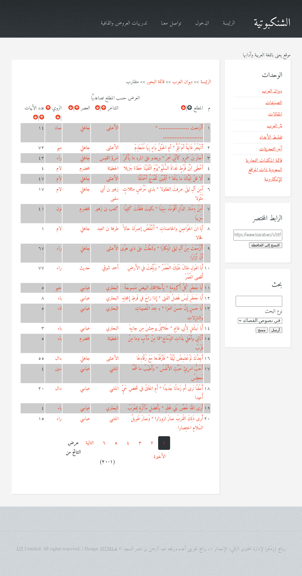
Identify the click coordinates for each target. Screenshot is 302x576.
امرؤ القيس (109, 158)
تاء (60, 308)
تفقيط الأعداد (270, 137)
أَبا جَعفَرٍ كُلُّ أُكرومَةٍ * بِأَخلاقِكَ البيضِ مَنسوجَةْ (163, 288)
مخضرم (84, 168)
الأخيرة (160, 456)
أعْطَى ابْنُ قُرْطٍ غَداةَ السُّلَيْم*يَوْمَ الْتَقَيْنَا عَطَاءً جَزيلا (163, 168)
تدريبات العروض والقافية (124, 23)
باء (60, 298)
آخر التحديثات (270, 149)
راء (59, 158)
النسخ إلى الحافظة (265, 245)
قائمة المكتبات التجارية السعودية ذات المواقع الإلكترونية (264, 170)
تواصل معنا (171, 23)
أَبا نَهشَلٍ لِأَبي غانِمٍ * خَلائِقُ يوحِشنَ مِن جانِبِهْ (166, 328)
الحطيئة (113, 168)
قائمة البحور (156, 82)
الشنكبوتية (272, 23)
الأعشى (112, 128)
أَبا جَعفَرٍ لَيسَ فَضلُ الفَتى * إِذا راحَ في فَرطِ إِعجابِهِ (162, 298)
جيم (58, 288)
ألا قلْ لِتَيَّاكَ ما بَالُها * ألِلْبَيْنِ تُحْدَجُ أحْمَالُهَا (170, 178)
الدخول (202, 23)
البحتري (112, 288)
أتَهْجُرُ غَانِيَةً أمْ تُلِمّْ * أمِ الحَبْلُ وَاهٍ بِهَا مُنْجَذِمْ (168, 147)
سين (58, 368)
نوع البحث (273, 311)
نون (59, 209)
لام (59, 168)
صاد (58, 128)
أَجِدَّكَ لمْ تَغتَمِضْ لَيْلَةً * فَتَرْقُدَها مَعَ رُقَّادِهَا (170, 358)
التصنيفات (273, 103)
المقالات (275, 114)
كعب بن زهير (107, 209)
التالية (90, 443)
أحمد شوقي (110, 268)
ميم (59, 147)
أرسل (275, 330)
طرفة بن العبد (108, 228)
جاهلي (85, 128)
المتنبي (114, 368)
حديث (84, 268)
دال (58, 358)
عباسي (85, 288)
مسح (261, 330)
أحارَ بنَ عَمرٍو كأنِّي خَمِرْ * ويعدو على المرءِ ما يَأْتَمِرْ (163, 158)
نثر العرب (274, 126)
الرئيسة (229, 23)
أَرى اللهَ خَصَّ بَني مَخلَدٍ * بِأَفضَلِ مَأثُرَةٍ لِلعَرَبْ (165, 408)
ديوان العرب (182, 82)
